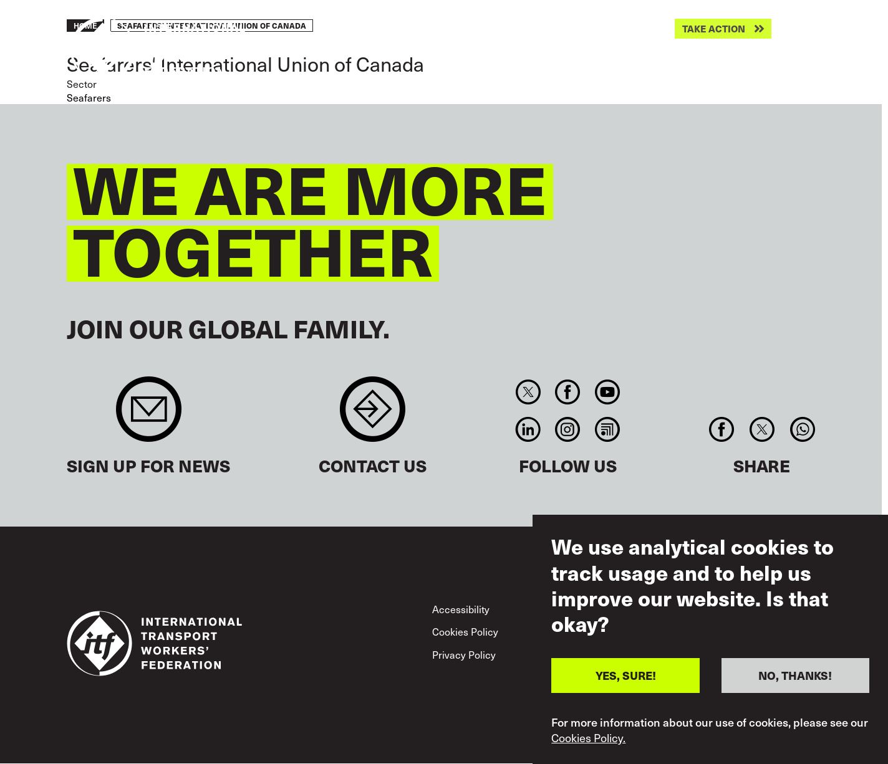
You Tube (607, 392)
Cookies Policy (465, 631)
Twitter (527, 392)
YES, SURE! (626, 675)
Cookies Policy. (588, 737)
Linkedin (527, 429)
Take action (713, 29)
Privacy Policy (464, 654)
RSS (607, 429)
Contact (372, 415)
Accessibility (461, 609)
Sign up (148, 415)
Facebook (567, 392)
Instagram (567, 429)
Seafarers (89, 97)
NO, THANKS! (795, 675)
